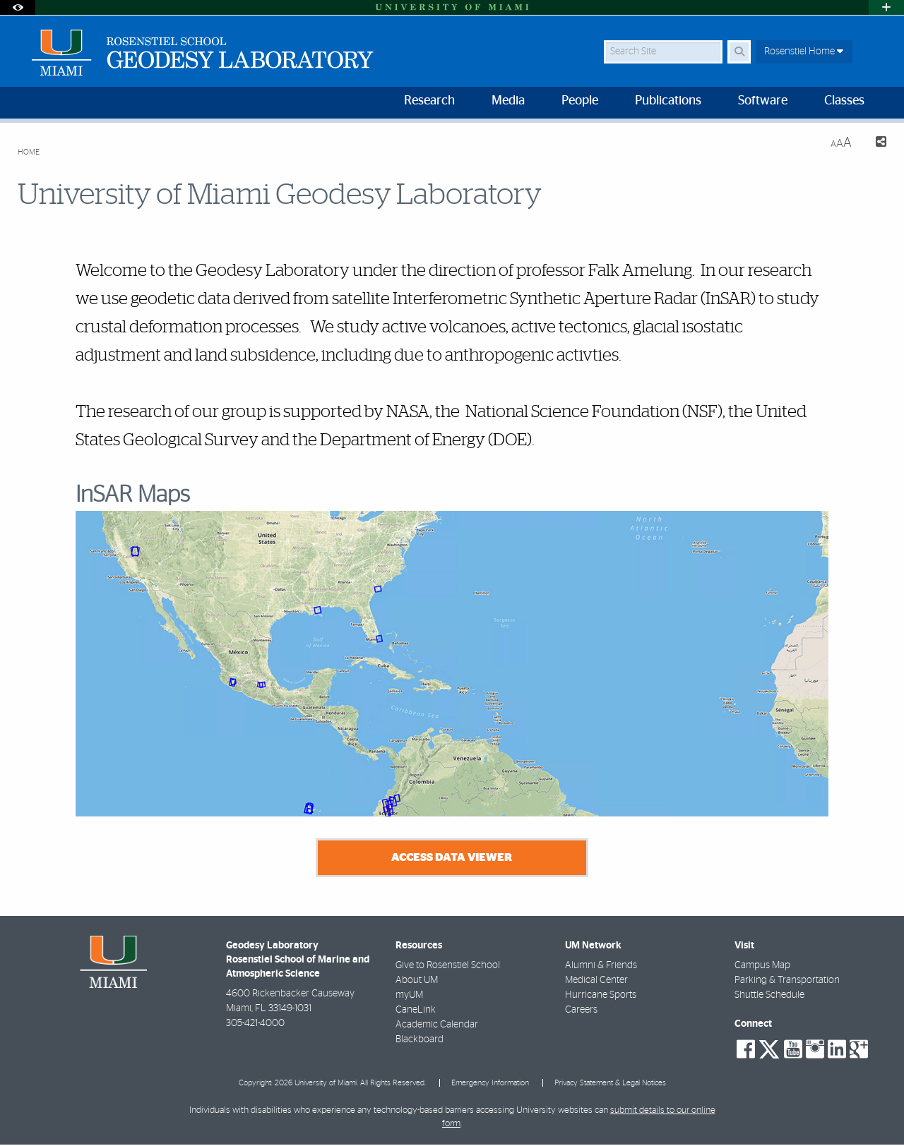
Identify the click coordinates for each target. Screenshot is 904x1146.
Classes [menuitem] (844, 101)
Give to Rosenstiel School (448, 966)
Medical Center (596, 981)
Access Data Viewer (451, 858)
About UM (417, 981)
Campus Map (762, 966)
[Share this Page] (874, 143)
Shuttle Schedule (769, 996)
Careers (581, 1010)
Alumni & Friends (601, 966)
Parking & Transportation (787, 981)
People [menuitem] (579, 101)
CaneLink (416, 1010)
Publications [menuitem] (668, 101)
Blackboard (420, 1040)
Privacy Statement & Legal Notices (610, 1083)
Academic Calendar (437, 1025)
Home (29, 152)
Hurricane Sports (600, 996)
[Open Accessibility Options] (17, 7)
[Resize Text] (841, 143)
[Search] (739, 52)
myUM (409, 996)
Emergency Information (490, 1083)
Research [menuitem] (429, 101)
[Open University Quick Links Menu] (886, 7)
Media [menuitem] (508, 101)
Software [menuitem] (762, 101)
